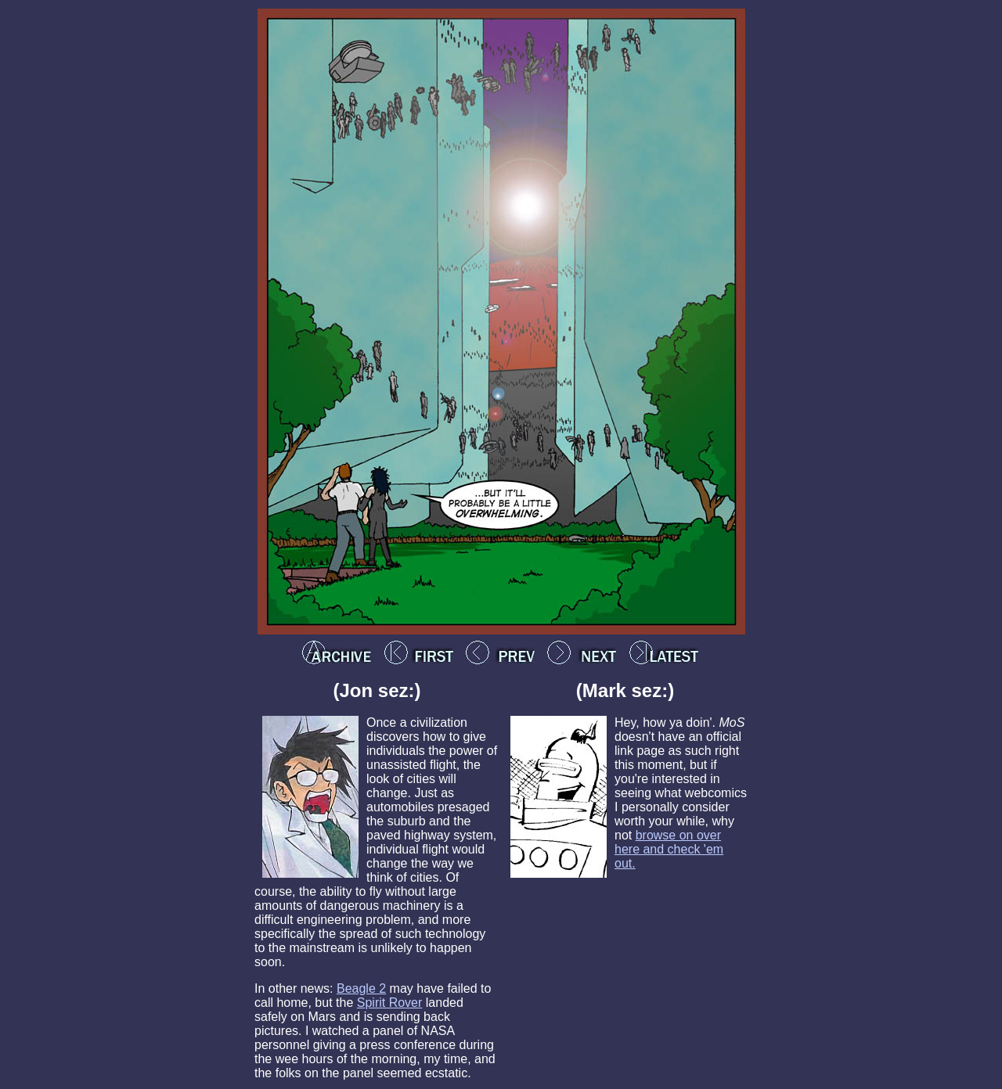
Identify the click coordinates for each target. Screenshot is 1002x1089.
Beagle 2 (361, 988)
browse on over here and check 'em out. (669, 849)
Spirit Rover (390, 1002)
